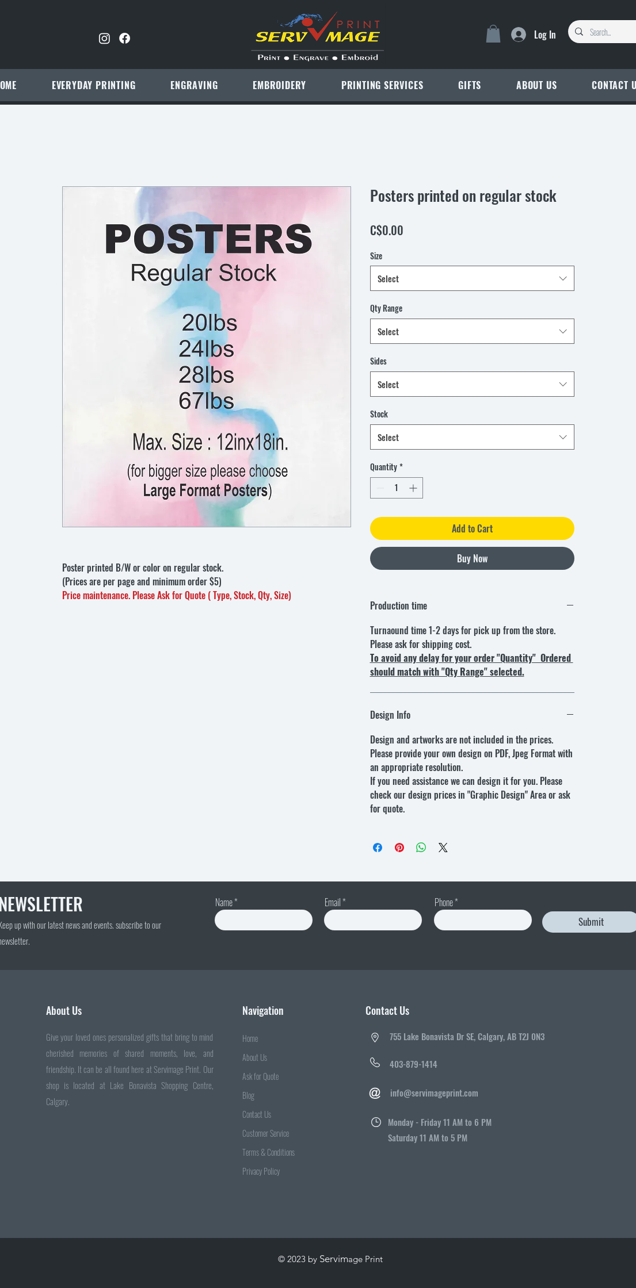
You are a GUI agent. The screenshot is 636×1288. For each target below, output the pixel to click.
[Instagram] (104, 38)
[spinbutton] (396, 488)
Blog (248, 1095)
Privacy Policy (261, 1171)
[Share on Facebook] (377, 847)
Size (376, 256)
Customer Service (265, 1133)
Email (333, 902)
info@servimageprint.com (434, 1092)
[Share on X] (443, 847)
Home (250, 1038)
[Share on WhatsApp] (421, 847)
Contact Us (256, 1114)
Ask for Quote (260, 1076)
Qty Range (386, 308)
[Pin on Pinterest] (399, 847)
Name (224, 902)
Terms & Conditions (268, 1152)
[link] (493, 34)
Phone (444, 902)
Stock (379, 414)
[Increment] (414, 488)
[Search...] (611, 32)
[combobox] (472, 278)
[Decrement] (379, 488)
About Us (254, 1057)
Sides (378, 361)
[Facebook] (124, 38)
